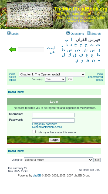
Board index (16, 92)
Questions (75, 33)
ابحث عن (51, 50)
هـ (87, 60)
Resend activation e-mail (47, 127)
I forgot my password (45, 124)
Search (94, 33)
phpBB (37, 175)
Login (13, 33)
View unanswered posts (95, 76)
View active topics (12, 76)
